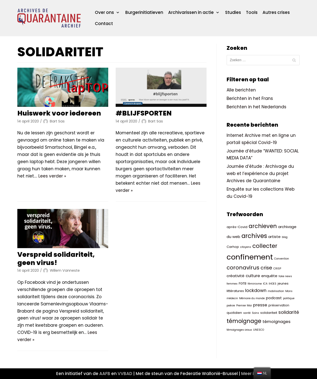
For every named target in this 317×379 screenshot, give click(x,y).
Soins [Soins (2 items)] (255, 313)
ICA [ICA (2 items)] (265, 284)
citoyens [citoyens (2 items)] (245, 247)
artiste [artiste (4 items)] (274, 236)
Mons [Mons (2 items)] (288, 291)
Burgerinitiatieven (144, 12)
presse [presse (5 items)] (260, 305)
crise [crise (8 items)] (266, 267)
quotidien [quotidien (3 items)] (234, 312)
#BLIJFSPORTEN (144, 113)
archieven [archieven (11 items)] (263, 226)
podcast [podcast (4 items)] (274, 297)
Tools (252, 12)
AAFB (104, 374)
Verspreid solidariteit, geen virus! (56, 258)
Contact (104, 24)
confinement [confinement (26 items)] (250, 257)
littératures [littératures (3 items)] (235, 291)
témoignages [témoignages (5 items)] (277, 321)
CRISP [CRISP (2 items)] (277, 268)
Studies (233, 12)
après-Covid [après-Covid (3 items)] (237, 227)
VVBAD (125, 374)
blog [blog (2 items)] (285, 237)
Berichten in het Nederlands (256, 107)
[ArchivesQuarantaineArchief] (49, 18)
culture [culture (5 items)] (253, 276)
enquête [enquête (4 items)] (269, 276)
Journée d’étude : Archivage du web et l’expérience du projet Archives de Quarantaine (260, 173)
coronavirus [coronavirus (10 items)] (243, 267)
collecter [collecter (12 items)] (264, 246)
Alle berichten (241, 90)
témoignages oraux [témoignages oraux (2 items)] (239, 330)
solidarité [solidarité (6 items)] (288, 312)
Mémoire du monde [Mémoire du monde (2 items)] (252, 298)
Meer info (251, 374)
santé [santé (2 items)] (247, 313)
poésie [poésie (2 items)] (231, 305)
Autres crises (276, 12)
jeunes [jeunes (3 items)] (283, 283)
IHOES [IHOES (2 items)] (272, 284)
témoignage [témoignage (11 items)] (244, 321)
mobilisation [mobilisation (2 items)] (276, 291)
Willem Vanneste (65, 270)
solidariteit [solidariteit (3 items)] (268, 312)
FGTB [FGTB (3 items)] (242, 283)
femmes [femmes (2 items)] (232, 284)
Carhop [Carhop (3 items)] (233, 246)
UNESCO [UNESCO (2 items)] (258, 330)
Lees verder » (52, 176)
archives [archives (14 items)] (254, 236)
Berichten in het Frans (250, 98)
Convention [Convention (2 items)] (281, 259)
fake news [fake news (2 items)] (285, 276)
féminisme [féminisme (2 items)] (255, 284)
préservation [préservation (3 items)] (278, 305)
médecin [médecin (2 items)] (232, 298)
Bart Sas (57, 121)
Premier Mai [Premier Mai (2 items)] (244, 305)
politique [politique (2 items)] (288, 298)
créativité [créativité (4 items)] (235, 276)
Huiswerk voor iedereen (59, 113)
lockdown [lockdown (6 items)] (255, 290)
